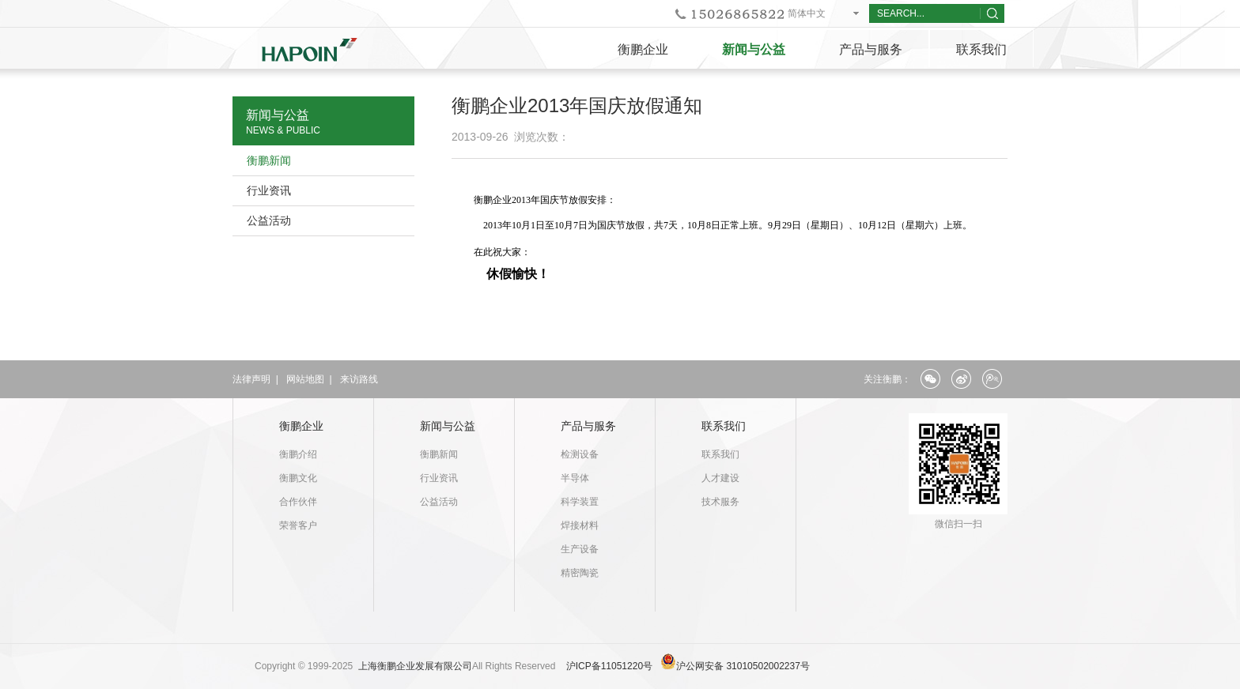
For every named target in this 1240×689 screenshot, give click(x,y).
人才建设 (720, 478)
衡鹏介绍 (298, 454)
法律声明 (251, 379)
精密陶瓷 (580, 572)
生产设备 (580, 549)
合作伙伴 (298, 501)
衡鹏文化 (298, 478)
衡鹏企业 (643, 49)
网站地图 (305, 379)
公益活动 (269, 220)
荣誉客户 (298, 525)
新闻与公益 (753, 49)
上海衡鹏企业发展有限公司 (415, 666)
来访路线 (359, 379)
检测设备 (580, 454)
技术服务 (720, 501)
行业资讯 (269, 190)
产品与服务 (870, 49)
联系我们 (981, 49)
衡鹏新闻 (269, 160)
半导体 (575, 478)
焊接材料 (580, 525)
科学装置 (580, 501)
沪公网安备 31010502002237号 (743, 666)
